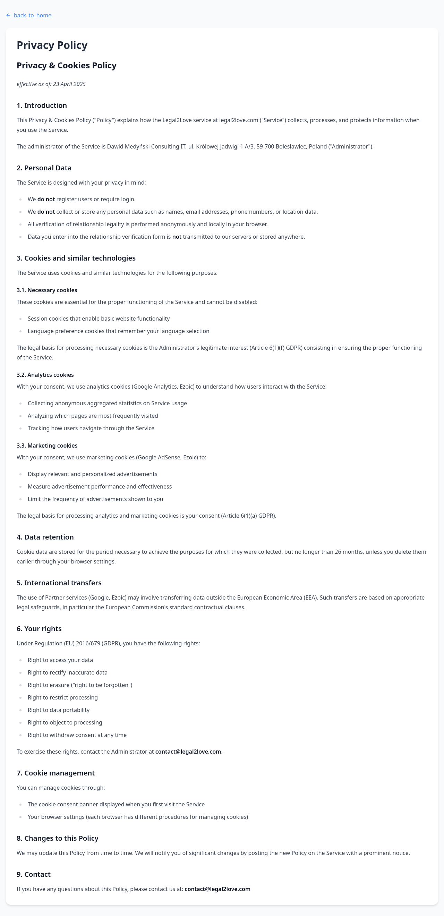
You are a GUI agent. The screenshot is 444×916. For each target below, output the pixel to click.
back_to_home (28, 15)
